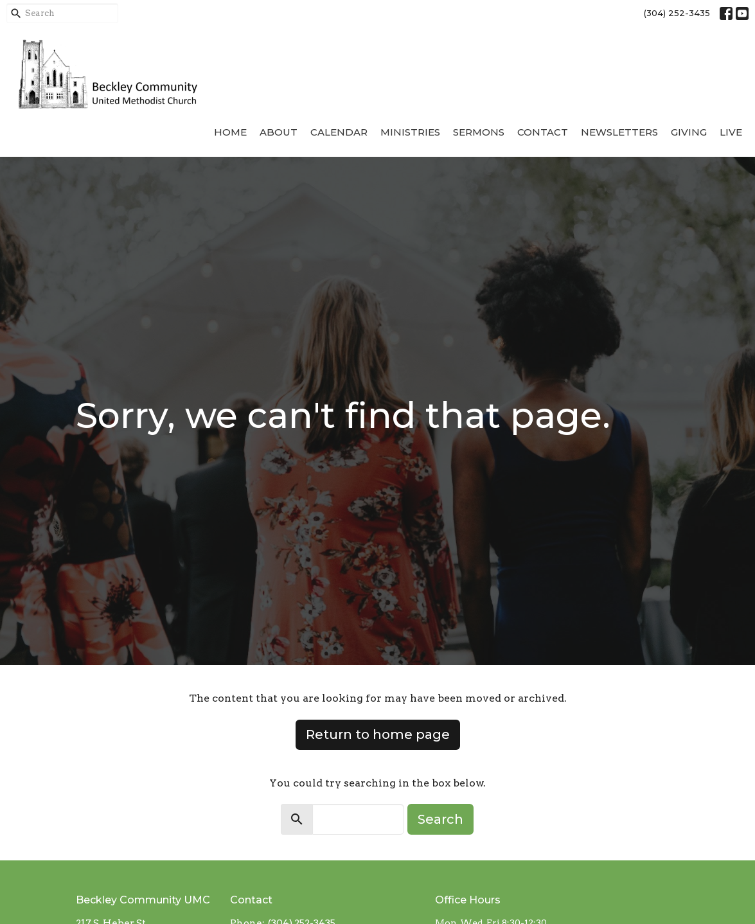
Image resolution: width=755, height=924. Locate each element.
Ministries (410, 132)
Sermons (478, 132)
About (279, 132)
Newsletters (619, 132)
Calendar (339, 132)
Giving (689, 132)
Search (440, 819)
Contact (542, 132)
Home (230, 132)
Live (731, 132)
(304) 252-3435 (677, 13)
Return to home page (378, 734)
